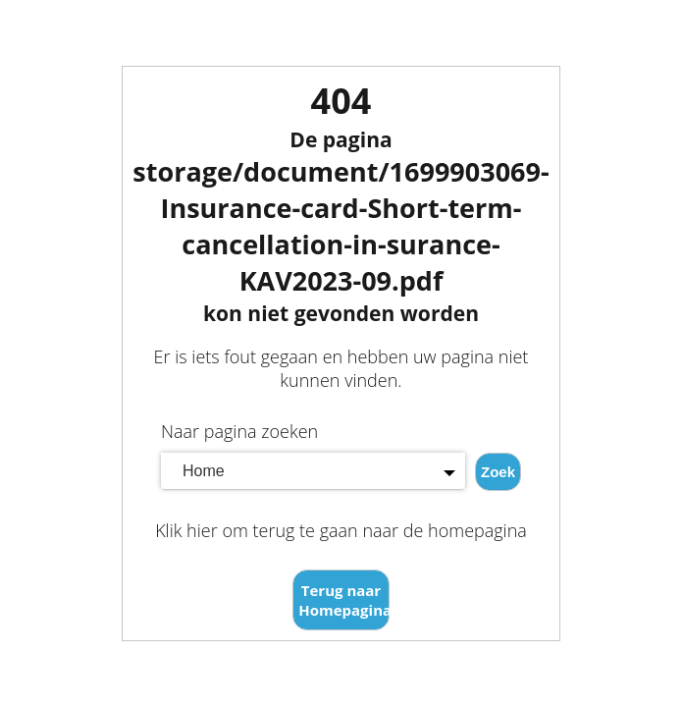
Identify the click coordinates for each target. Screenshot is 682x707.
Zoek (498, 471)
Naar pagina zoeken (239, 431)
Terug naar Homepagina (344, 600)
